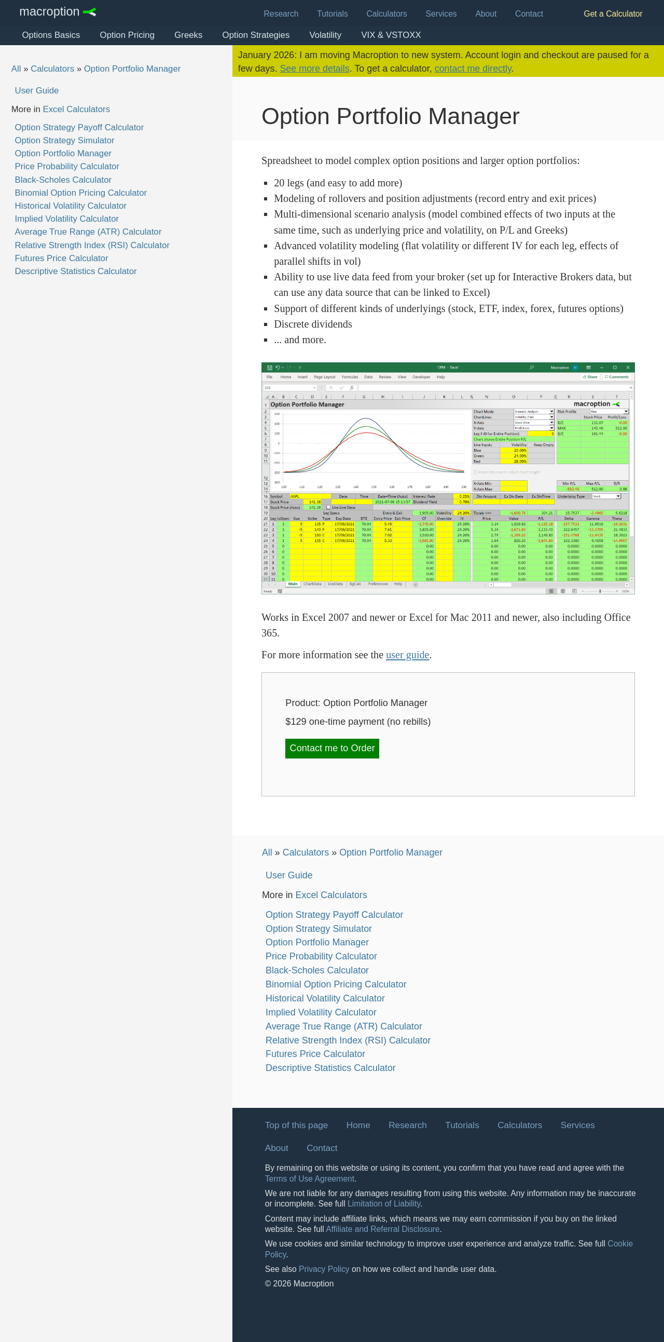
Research (281, 13)
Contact (529, 13)
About (485, 13)
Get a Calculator (613, 13)
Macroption (49, 12)
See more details (314, 68)
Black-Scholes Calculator (63, 180)
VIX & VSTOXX (391, 35)
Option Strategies (256, 35)
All (16, 69)
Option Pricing (127, 35)
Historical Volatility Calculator (71, 206)
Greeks (188, 35)
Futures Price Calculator (61, 258)
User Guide (37, 91)
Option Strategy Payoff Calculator (79, 127)
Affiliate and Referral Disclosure (382, 1229)
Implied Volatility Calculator (67, 219)
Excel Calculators (76, 109)
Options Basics (51, 35)
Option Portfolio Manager (132, 69)
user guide (407, 654)
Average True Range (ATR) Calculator (88, 232)
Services (441, 13)
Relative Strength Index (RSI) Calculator (92, 245)
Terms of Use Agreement (309, 1178)
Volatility (326, 35)
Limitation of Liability (384, 1203)
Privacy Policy (324, 1269)
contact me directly (473, 68)
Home (358, 1125)
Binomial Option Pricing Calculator (81, 193)
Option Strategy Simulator (65, 140)
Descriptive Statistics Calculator (76, 271)
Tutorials (332, 13)
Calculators (387, 13)
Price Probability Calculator (67, 166)
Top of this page (296, 1125)
